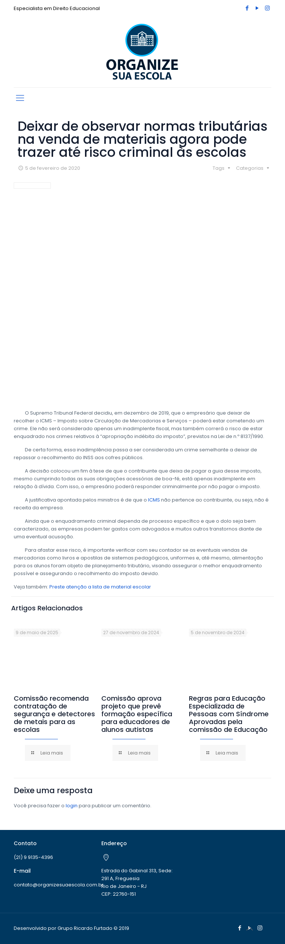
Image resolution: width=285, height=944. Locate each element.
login (72, 805)
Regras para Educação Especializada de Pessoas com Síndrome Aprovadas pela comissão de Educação (229, 714)
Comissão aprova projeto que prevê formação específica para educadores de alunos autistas (136, 714)
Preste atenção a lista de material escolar (100, 586)
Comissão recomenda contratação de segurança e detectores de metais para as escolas (54, 714)
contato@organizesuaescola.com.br (59, 884)
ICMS (154, 499)
